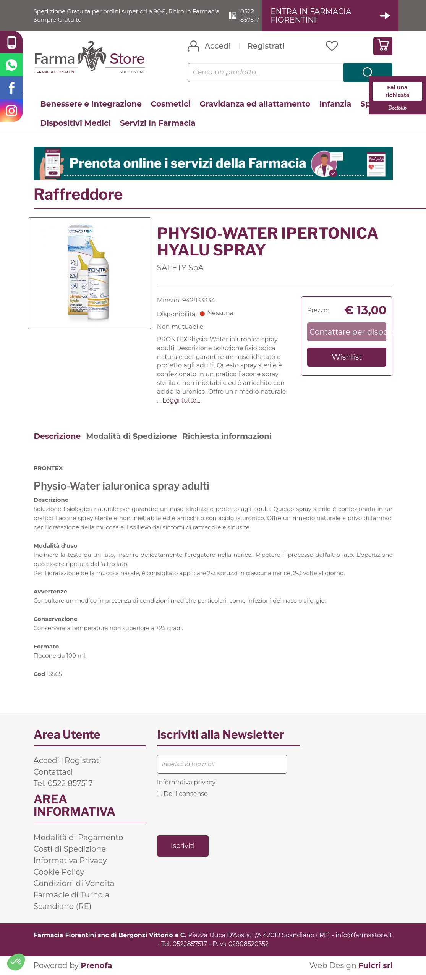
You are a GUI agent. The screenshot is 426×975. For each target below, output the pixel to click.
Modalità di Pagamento (78, 837)
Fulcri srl (375, 965)
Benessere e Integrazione (91, 103)
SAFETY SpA (180, 267)
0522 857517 (253, 15)
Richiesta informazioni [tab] (227, 436)
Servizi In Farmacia (158, 123)
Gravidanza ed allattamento (255, 103)
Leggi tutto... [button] (181, 400)
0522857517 (190, 944)
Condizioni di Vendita (74, 883)
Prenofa (96, 965)
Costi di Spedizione (70, 849)
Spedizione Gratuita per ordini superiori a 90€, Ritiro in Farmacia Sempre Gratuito (116, 15)
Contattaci (53, 772)
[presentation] (215, 816)
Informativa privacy (186, 782)
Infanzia (335, 103)
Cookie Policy (59, 872)
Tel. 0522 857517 (63, 783)
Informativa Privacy (70, 860)
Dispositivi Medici (75, 123)
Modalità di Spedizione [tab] (131, 436)
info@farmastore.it (363, 935)
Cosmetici (171, 103)
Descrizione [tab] (57, 436)
